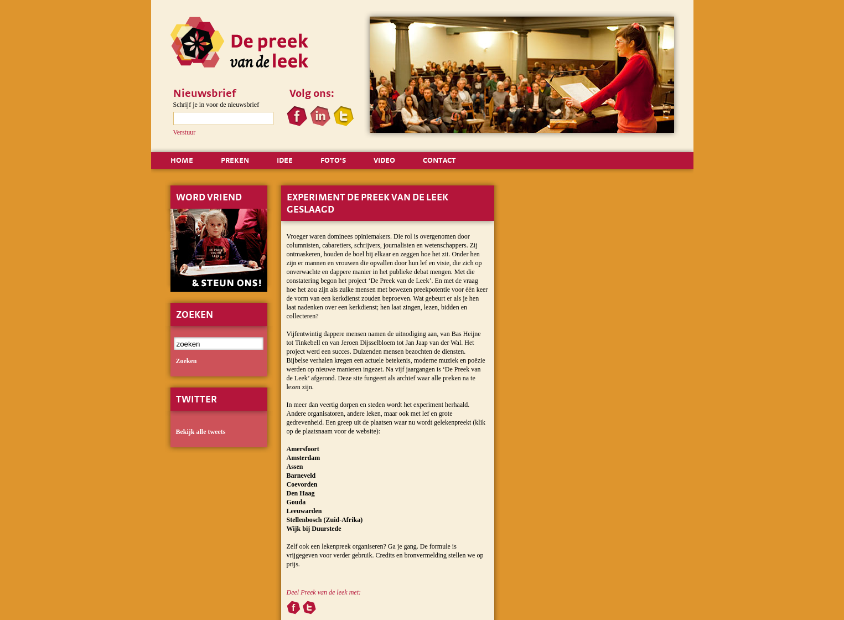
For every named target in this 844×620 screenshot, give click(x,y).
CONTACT (439, 160)
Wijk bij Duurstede (314, 529)
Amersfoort (303, 449)
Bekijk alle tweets (201, 432)
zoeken (186, 361)
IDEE (285, 160)
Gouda (296, 502)
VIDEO (384, 160)
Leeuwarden (304, 511)
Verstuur (184, 132)
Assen (295, 467)
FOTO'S (333, 160)
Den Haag (301, 493)
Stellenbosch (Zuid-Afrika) (325, 520)
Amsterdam (303, 458)
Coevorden (302, 484)
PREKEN (235, 160)
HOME (181, 160)
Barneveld (301, 475)
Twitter (196, 399)
